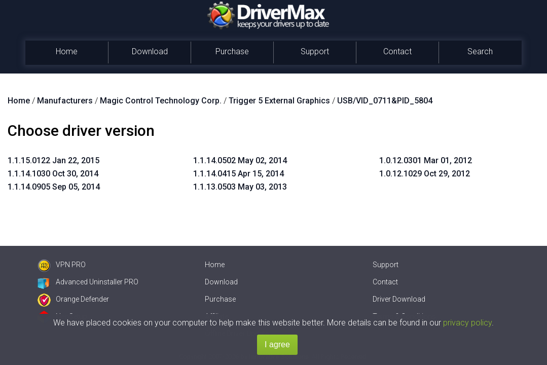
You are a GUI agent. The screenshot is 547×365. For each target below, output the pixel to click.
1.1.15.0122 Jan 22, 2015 (53, 160)
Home (67, 51)
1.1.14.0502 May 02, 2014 (240, 160)
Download (150, 51)
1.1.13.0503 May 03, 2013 (240, 187)
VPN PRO (62, 264)
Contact (397, 51)
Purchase (232, 51)
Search (480, 51)
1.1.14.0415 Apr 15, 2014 (238, 173)
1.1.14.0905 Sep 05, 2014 (54, 187)
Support (315, 51)
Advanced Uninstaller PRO (88, 281)
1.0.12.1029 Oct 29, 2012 (424, 173)
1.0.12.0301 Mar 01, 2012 (425, 160)
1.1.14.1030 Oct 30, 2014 (53, 173)
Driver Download (399, 299)
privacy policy (467, 322)
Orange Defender (73, 299)
